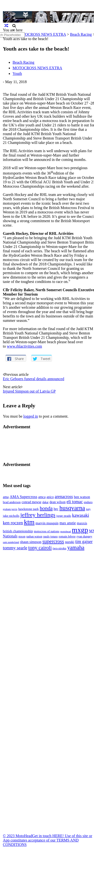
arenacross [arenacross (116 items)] (64, 496)
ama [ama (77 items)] (6, 497)
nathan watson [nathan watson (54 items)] (34, 536)
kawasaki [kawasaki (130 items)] (80, 515)
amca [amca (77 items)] (41, 497)
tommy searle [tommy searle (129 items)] (15, 547)
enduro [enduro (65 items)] (88, 502)
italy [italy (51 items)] (88, 509)
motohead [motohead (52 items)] (65, 531)
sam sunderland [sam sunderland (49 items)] (11, 542)
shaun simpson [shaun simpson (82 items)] (30, 542)
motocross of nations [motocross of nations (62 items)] (46, 531)
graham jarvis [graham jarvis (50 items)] (10, 509)
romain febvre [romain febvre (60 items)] (67, 536)
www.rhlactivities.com (24, 346)
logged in (30, 416)
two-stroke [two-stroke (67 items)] (59, 548)
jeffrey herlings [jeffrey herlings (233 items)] (37, 515)
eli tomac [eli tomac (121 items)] (75, 501)
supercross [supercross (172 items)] (53, 541)
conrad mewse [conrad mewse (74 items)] (31, 502)
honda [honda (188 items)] (46, 508)
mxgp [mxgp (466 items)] (80, 530)
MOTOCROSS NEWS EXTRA (37, 68)
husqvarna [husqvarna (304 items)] (72, 507)
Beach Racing (81, 34)
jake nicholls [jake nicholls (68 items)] (11, 516)
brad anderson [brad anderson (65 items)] (12, 502)
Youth (17, 73)
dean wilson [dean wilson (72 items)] (58, 502)
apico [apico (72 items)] (50, 497)
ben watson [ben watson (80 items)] (82, 497)
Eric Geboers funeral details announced (33, 379)
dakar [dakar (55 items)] (45, 502)
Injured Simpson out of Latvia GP (29, 391)
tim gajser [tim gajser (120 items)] (84, 541)
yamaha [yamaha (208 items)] (75, 547)
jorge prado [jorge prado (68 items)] (63, 516)
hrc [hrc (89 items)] (56, 509)
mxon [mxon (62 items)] (22, 536)
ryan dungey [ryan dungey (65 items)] (84, 536)
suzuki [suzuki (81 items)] (69, 542)
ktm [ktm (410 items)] (29, 522)
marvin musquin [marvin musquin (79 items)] (47, 523)
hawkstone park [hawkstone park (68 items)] (28, 509)
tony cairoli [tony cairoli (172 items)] (39, 548)
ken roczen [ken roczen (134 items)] (13, 522)
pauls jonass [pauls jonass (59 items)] (50, 536)
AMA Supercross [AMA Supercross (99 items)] (23, 496)
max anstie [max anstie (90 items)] (68, 523)
